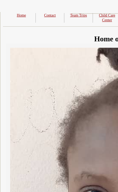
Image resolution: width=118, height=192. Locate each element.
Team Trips (78, 15)
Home (21, 15)
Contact (50, 15)
